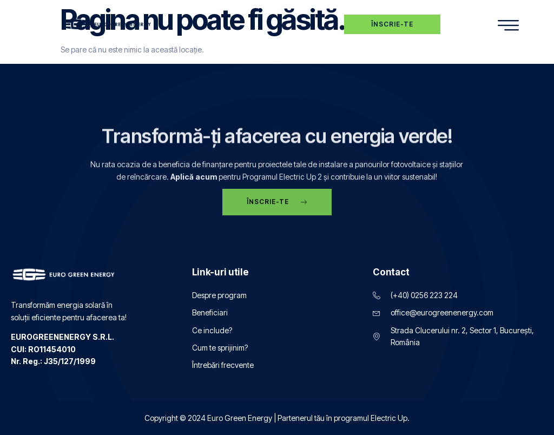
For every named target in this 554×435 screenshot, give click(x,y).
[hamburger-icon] (508, 26)
